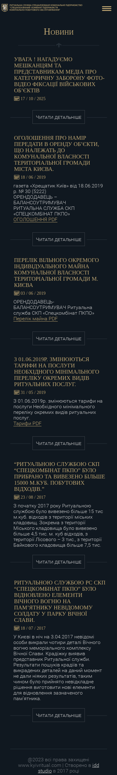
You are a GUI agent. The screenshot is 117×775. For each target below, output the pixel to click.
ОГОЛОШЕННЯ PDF (35, 219)
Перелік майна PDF (35, 319)
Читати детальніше (58, 117)
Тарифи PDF (27, 423)
